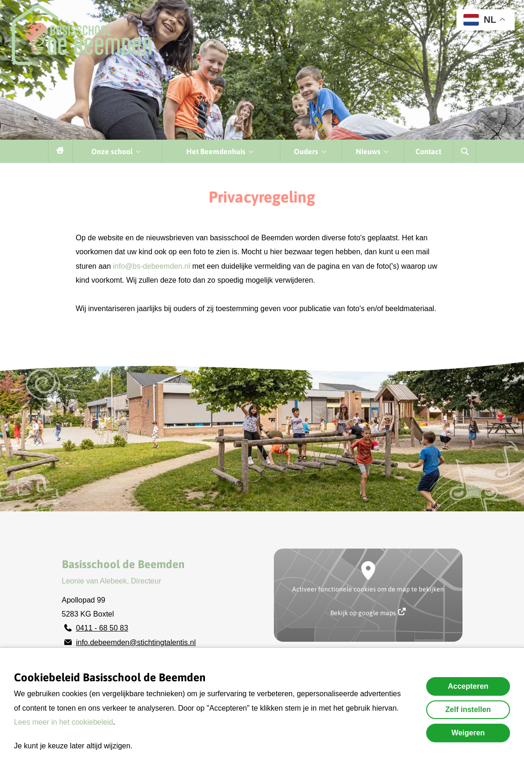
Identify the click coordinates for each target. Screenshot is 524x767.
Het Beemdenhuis (220, 151)
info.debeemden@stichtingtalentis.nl (136, 642)
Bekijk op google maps (368, 612)
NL (479, 20)
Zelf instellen (468, 709)
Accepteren (468, 686)
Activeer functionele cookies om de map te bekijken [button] (368, 589)
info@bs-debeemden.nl (152, 266)
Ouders (310, 151)
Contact (428, 151)
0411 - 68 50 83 (102, 628)
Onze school (116, 151)
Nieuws (373, 151)
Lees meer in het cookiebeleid (63, 722)
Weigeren (468, 733)
